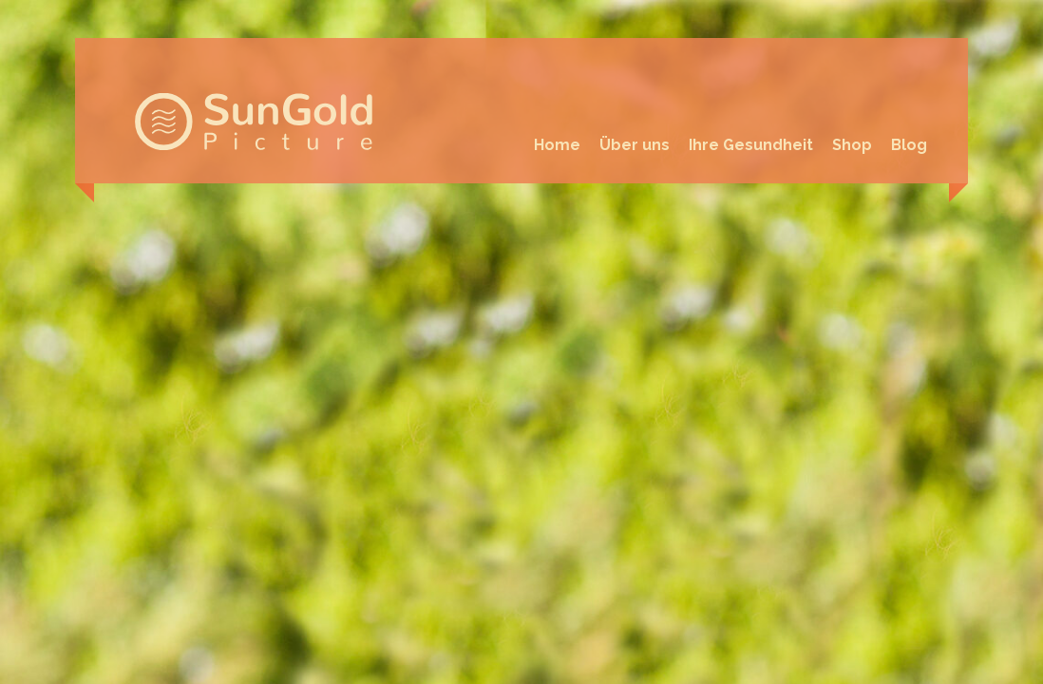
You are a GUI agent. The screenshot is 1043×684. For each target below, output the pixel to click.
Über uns (634, 145)
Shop (852, 145)
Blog (909, 145)
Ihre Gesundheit (751, 145)
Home (557, 145)
